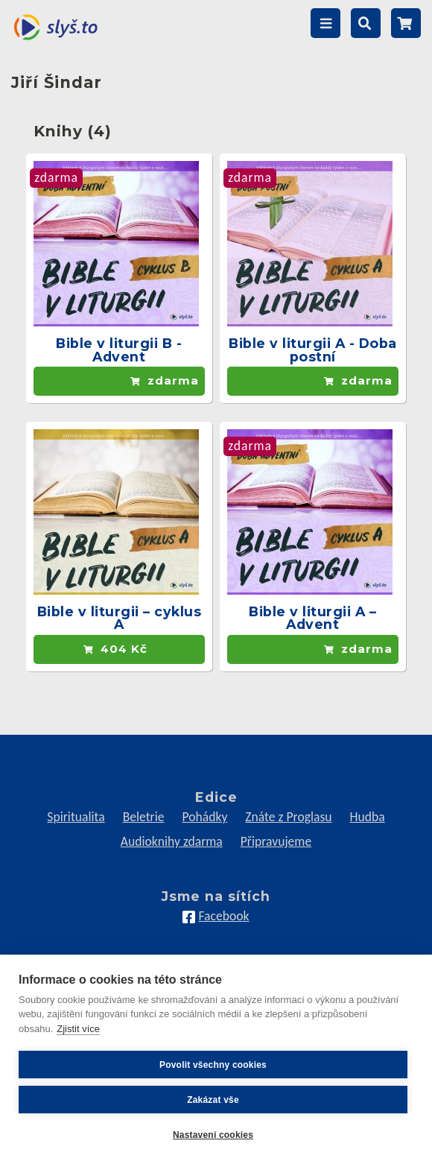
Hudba (367, 817)
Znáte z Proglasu (288, 817)
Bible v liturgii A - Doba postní (313, 349)
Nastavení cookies (213, 1135)
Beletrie (144, 817)
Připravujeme (276, 841)
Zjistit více (78, 1028)
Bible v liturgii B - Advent (119, 349)
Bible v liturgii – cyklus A (119, 618)
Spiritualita (75, 817)
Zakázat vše (213, 1100)
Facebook (223, 916)
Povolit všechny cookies (213, 1065)
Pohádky (204, 817)
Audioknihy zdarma (172, 841)
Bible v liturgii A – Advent (312, 618)
